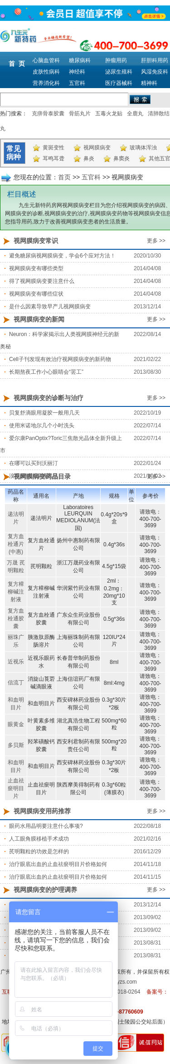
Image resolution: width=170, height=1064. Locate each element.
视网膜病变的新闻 (39, 319)
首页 (64, 177)
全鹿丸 (135, 113)
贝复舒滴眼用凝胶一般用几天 (44, 413)
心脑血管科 (46, 60)
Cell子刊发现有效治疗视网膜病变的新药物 (60, 359)
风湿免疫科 (154, 72)
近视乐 (16, 661)
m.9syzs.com (121, 982)
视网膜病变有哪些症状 (36, 294)
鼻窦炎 (121, 158)
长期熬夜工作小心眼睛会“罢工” (46, 372)
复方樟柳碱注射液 (16, 592)
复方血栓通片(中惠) (16, 544)
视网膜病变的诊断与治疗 (48, 397)
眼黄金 (16, 724)
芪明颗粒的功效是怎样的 (39, 851)
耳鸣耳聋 (53, 158)
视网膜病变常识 (36, 240)
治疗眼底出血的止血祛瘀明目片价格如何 (58, 864)
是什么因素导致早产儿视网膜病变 (50, 306)
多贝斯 (16, 745)
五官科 (77, 83)
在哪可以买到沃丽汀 (33, 463)
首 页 (17, 63)
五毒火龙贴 (108, 113)
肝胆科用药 (154, 60)
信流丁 (16, 682)
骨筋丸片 (80, 113)
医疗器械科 (118, 83)
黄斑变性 (53, 147)
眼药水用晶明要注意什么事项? (46, 826)
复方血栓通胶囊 (16, 618)
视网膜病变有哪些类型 (36, 268)
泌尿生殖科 (118, 72)
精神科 (149, 83)
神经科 (77, 72)
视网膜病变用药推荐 (42, 811)
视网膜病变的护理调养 (45, 889)
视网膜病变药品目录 (42, 476)
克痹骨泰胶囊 (48, 113)
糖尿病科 (80, 60)
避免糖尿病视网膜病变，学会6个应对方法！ (62, 255)
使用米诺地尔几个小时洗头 (41, 425)
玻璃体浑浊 (143, 147)
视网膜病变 (97, 147)
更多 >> (156, 241)
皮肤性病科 (46, 72)
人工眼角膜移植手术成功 (39, 839)
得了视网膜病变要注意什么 (41, 281)
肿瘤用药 (116, 60)
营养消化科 (46, 83)
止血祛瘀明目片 (16, 788)
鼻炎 (88, 158)
